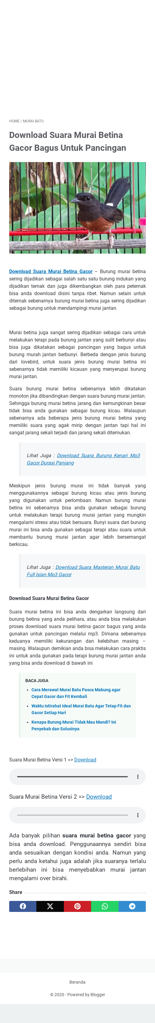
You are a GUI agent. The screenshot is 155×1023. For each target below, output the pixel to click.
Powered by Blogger (86, 1013)
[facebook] (22, 908)
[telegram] (132, 908)
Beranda (77, 1001)
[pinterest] (77, 908)
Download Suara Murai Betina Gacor (51, 273)
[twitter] (50, 908)
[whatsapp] (104, 908)
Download (85, 762)
